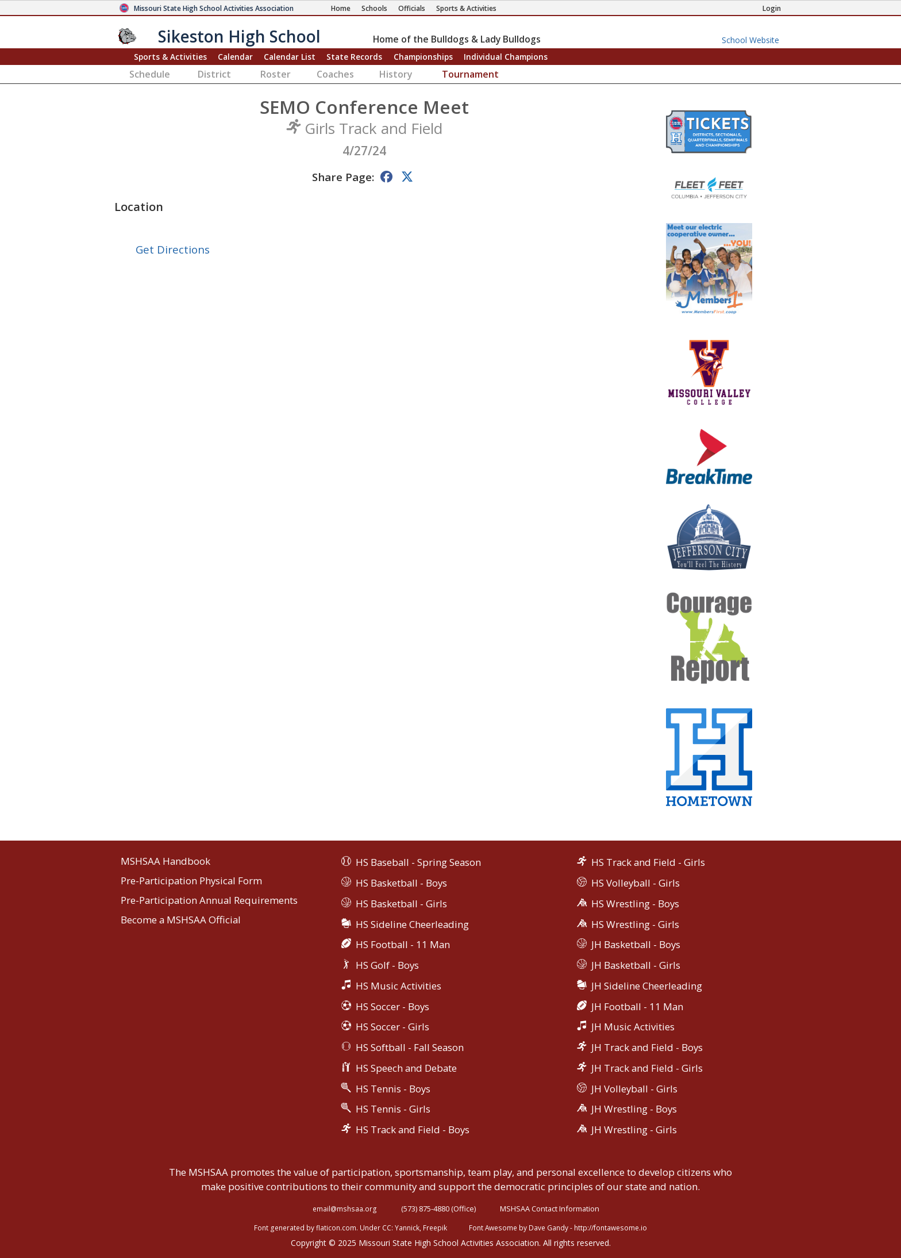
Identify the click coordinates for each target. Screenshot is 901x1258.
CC (386, 1227)
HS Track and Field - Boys (412, 1129)
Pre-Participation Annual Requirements (209, 900)
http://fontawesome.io (610, 1227)
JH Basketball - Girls (635, 965)
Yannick (407, 1227)
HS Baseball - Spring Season (418, 862)
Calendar (235, 56)
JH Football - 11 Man (637, 1006)
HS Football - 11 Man (403, 944)
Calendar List (289, 56)
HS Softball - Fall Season (410, 1047)
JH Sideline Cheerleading (646, 985)
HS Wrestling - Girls (635, 924)
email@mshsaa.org (345, 1208)
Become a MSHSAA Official (181, 920)
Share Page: (343, 177)
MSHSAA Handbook (165, 861)
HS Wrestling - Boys (635, 903)
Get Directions (173, 249)
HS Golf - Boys (387, 965)
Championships (423, 56)
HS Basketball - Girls (401, 903)
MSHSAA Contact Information (549, 1208)
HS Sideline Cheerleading (412, 924)
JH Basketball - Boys (635, 944)
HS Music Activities (398, 985)
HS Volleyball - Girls (635, 882)
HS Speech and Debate (406, 1068)
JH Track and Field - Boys (647, 1047)
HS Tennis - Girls (393, 1108)
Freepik (435, 1227)
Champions (506, 56)
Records (354, 56)
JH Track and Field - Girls (647, 1068)
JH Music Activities (633, 1026)
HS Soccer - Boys (392, 1006)
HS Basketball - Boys (401, 882)
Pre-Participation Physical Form (191, 881)
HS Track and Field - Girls (648, 862)
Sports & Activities (170, 56)
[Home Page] (340, 8)
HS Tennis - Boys (393, 1088)
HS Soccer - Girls (392, 1026)
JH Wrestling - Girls (634, 1129)
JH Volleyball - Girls (634, 1088)
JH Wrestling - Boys (634, 1108)
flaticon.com (336, 1227)
